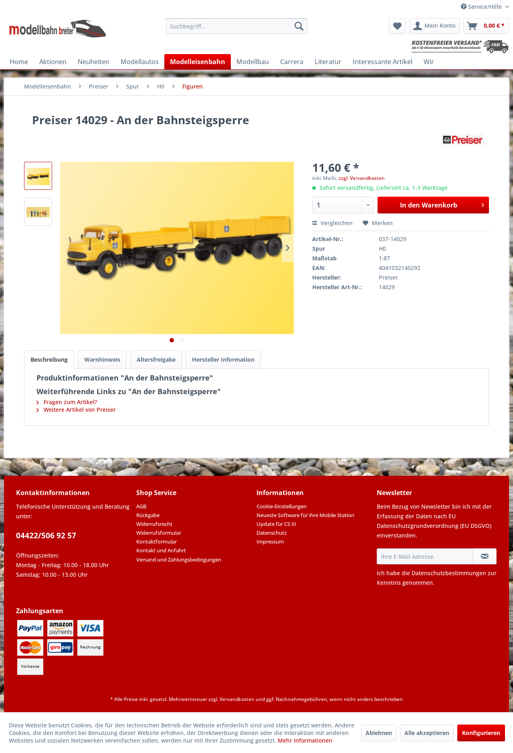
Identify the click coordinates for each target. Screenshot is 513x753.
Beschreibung (49, 359)
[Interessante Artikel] (382, 61)
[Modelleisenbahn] (197, 61)
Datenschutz (271, 532)
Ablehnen (379, 733)
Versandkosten (237, 699)
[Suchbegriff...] (236, 26)
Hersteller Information (223, 359)
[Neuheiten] (93, 61)
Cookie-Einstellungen (281, 506)
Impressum (270, 541)
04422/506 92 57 (46, 535)
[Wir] (429, 61)
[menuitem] (236, 26)
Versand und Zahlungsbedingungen (178, 559)
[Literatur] (328, 61)
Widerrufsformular (158, 532)
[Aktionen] (53, 61)
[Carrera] (292, 61)
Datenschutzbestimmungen (449, 573)
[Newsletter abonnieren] (485, 556)
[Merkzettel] (397, 26)
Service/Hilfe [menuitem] (482, 6)
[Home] (19, 61)
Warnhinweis (102, 359)
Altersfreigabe (156, 359)
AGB (141, 506)
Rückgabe (148, 515)
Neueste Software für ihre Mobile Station (305, 515)
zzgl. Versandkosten (362, 178)
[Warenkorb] (486, 26)
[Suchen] (299, 26)
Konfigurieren (481, 733)
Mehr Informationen (305, 740)
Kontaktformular (156, 541)
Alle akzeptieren (426, 733)
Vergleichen (332, 223)
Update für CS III (276, 524)
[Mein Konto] (435, 26)
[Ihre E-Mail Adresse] (425, 556)
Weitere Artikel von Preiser (76, 409)
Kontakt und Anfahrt (161, 550)
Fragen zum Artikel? (66, 402)
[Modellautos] (139, 61)
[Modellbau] (253, 61)
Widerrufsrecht (154, 524)
